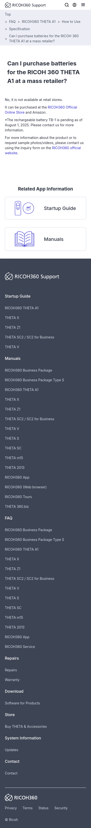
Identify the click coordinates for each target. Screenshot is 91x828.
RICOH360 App (17, 477)
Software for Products (22, 703)
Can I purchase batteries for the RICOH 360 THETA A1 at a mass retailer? (44, 38)
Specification (19, 29)
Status (43, 808)
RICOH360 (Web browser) (26, 487)
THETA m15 (14, 458)
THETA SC (13, 448)
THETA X (12, 318)
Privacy (11, 808)
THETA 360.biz (17, 506)
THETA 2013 (15, 467)
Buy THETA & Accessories (26, 726)
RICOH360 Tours (18, 497)
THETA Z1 (12, 327)
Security (61, 808)
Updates (11, 750)
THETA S (12, 438)
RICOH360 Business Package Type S (34, 380)
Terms (28, 808)
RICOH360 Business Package (28, 370)
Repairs (11, 670)
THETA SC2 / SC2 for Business (29, 337)
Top (8, 14)
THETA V (12, 347)
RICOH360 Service (20, 647)
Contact (11, 773)
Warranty (12, 680)
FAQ (12, 21)
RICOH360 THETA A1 (38, 21)
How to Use (71, 21)
